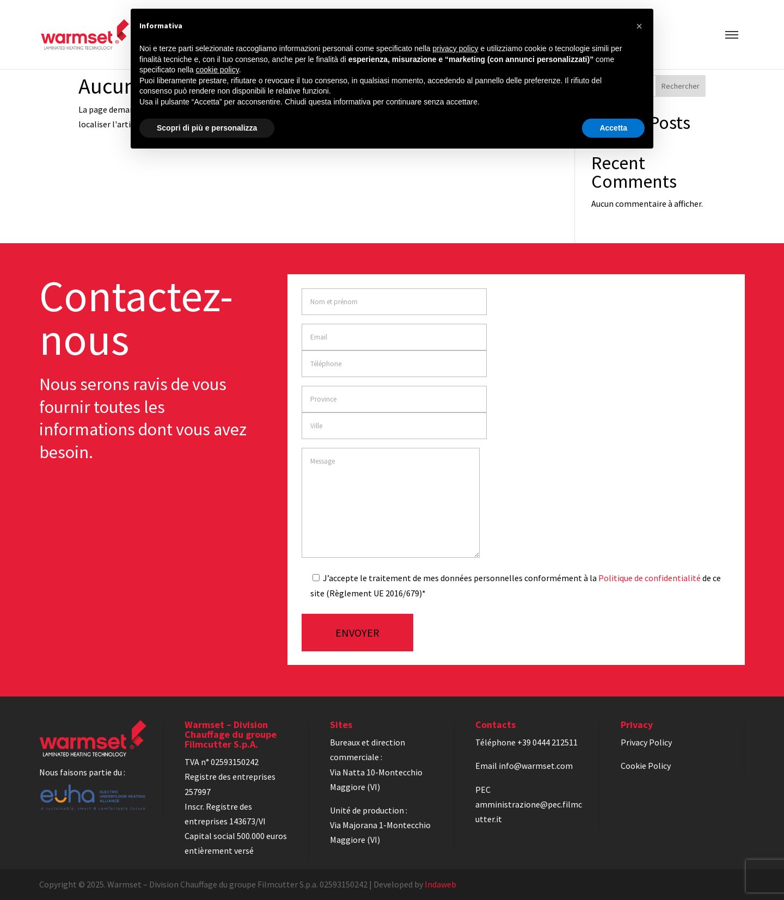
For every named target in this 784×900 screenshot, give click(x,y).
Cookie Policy (646, 765)
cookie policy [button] (217, 69)
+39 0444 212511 (547, 742)
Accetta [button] (613, 128)
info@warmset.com (536, 765)
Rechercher (680, 86)
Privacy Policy (646, 742)
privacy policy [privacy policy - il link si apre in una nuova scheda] (456, 48)
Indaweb (440, 884)
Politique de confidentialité (649, 577)
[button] (639, 26)
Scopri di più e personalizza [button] (207, 128)
